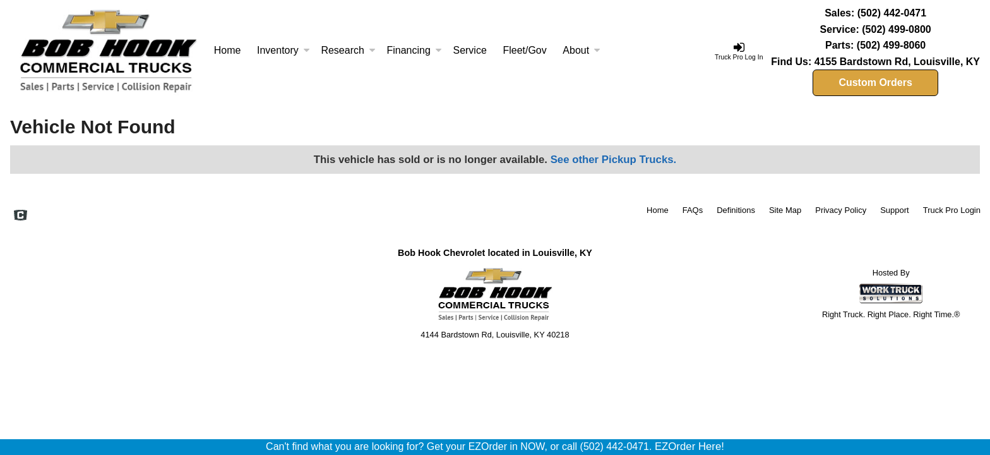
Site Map (785, 210)
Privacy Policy (840, 210)
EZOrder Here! (689, 446)
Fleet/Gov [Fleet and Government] (524, 50)
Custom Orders (875, 82)
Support (894, 210)
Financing (413, 50)
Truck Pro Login (952, 210)
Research (348, 50)
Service (469, 50)
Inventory (283, 50)
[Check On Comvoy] (20, 216)
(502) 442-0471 (891, 13)
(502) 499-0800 (896, 29)
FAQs (693, 210)
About (581, 50)
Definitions (736, 210)
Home (227, 50)
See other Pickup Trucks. (614, 160)
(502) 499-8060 (891, 45)
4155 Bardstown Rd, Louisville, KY (897, 61)
